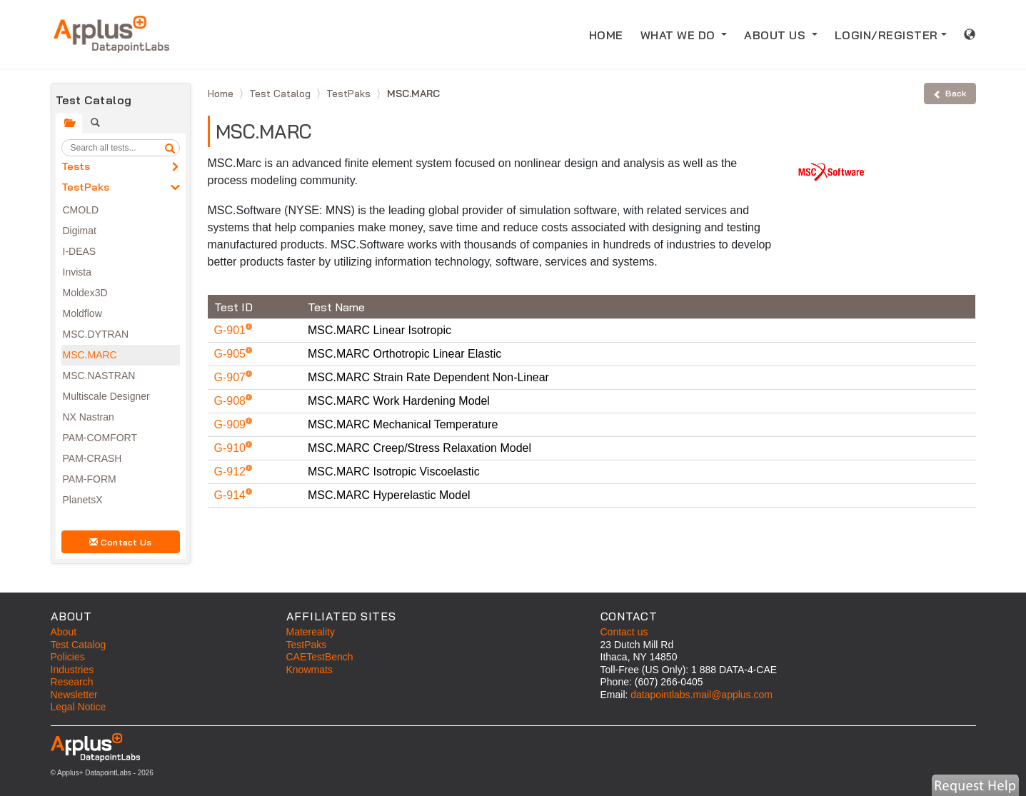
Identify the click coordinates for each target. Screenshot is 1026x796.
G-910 (231, 448)
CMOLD (81, 210)
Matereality (310, 632)
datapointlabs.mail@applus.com (701, 694)
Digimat (79, 230)
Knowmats (309, 669)
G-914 (231, 495)
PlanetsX (83, 499)
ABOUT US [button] (776, 35)
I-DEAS (79, 251)
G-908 (231, 401)
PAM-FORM (89, 479)
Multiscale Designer (106, 396)
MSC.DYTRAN (96, 334)
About (64, 632)
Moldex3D (85, 292)
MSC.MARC (90, 355)
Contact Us (120, 542)
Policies (68, 657)
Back (949, 93)
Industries (72, 669)
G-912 (231, 471)
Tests (75, 166)
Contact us (624, 632)
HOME (610, 34)
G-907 (231, 377)
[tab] (69, 123)
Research (72, 681)
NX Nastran (88, 417)
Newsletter (74, 694)
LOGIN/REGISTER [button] (886, 35)
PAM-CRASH (92, 458)
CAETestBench (319, 657)
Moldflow (82, 313)
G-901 (231, 330)
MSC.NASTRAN (99, 375)
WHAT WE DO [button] (679, 35)
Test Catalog (281, 93)
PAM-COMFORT (100, 437)
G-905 (231, 354)
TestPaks (85, 187)
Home (222, 93)
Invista (77, 272)
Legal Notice (78, 706)
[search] (170, 147)
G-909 (231, 424)
